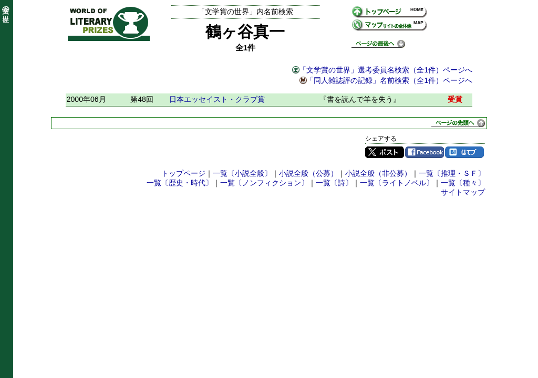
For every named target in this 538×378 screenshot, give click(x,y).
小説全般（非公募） (378, 173)
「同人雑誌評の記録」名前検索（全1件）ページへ (389, 80)
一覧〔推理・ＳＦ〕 (452, 173)
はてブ (464, 152)
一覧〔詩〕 (334, 182)
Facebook (424, 152)
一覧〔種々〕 (463, 182)
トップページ (183, 173)
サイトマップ (463, 192)
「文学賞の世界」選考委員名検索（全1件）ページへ (385, 70)
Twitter (384, 152)
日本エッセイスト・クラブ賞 (217, 99)
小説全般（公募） (308, 173)
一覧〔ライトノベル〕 (396, 182)
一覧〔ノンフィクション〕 (264, 182)
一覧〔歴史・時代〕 (180, 182)
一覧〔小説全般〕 (242, 173)
